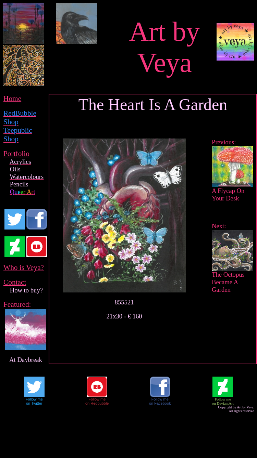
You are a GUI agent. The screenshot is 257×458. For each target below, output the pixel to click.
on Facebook (160, 403)
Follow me (34, 399)
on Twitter (34, 403)
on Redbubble (97, 403)
